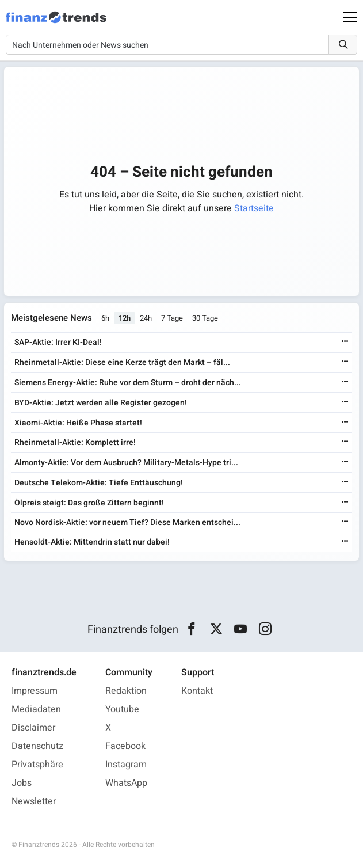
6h (105, 318)
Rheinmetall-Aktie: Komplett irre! (75, 442)
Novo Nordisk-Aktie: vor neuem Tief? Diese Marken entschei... (127, 522)
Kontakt (197, 691)
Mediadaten (36, 709)
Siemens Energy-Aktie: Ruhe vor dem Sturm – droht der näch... (127, 383)
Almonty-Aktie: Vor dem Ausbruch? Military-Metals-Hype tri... (126, 463)
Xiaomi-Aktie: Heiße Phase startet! (78, 423)
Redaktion (126, 691)
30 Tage (205, 318)
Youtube (122, 709)
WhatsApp (126, 783)
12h (125, 318)
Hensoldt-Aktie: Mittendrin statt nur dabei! (92, 542)
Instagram (126, 764)
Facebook (125, 746)
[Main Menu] (350, 17)
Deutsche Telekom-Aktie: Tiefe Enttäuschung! (98, 483)
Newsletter (34, 801)
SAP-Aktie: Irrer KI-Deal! (58, 342)
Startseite (254, 208)
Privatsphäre (37, 764)
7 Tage (172, 318)
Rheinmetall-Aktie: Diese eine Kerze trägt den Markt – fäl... (122, 362)
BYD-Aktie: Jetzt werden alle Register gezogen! (100, 403)
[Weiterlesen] (345, 342)
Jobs (22, 783)
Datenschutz (37, 746)
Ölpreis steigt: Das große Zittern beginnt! (89, 503)
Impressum (35, 691)
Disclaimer (33, 728)
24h (146, 318)
